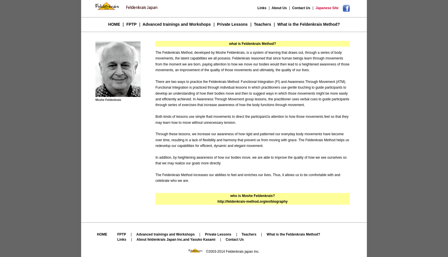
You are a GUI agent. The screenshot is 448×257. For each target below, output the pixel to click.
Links (262, 8)
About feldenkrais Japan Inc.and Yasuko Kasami (176, 240)
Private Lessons (232, 24)
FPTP (131, 24)
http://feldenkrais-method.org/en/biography (252, 202)
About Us (279, 8)
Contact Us (301, 8)
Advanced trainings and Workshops (177, 24)
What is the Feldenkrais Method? (308, 24)
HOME (114, 24)
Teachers (262, 24)
